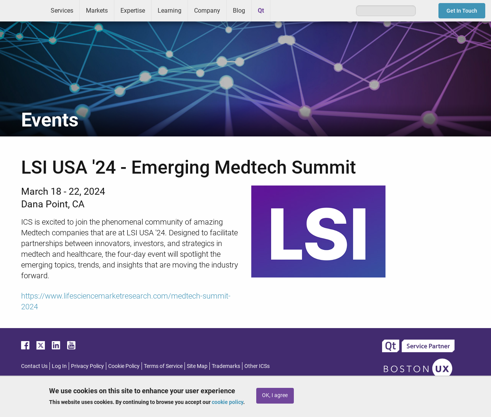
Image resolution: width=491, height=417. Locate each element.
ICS (22, 11)
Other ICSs (257, 366)
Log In (59, 366)
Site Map (197, 366)
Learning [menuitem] (169, 10)
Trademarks (226, 366)
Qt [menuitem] (261, 10)
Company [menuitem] (207, 10)
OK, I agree (275, 395)
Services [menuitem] (62, 10)
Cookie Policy (124, 366)
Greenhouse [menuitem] (282, 10)
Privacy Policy (87, 366)
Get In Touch (462, 11)
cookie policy (227, 402)
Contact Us (34, 366)
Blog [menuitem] (239, 10)
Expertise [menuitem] (132, 10)
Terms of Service (163, 366)
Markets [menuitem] (97, 10)
